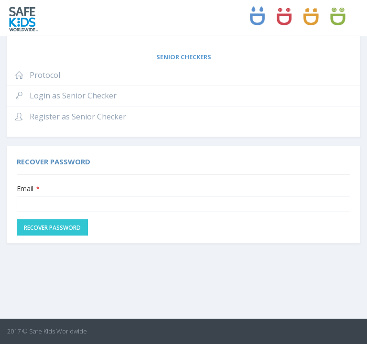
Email (28, 188)
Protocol (37, 75)
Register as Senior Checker (70, 116)
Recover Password (52, 228)
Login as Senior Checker (65, 95)
